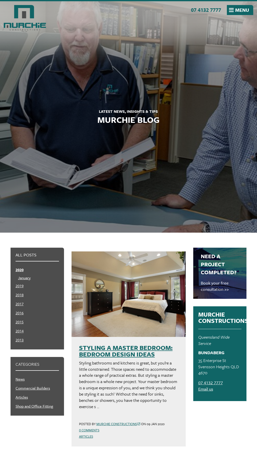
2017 (20, 304)
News (20, 379)
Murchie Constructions (25, 18)
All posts (26, 255)
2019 (20, 286)
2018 (20, 295)
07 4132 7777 (206, 10)
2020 (20, 269)
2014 (20, 331)
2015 (20, 322)
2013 (20, 340)
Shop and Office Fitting (34, 406)
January (24, 278)
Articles (86, 436)
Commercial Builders (33, 388)
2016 (20, 313)
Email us (205, 389)
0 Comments (89, 430)
